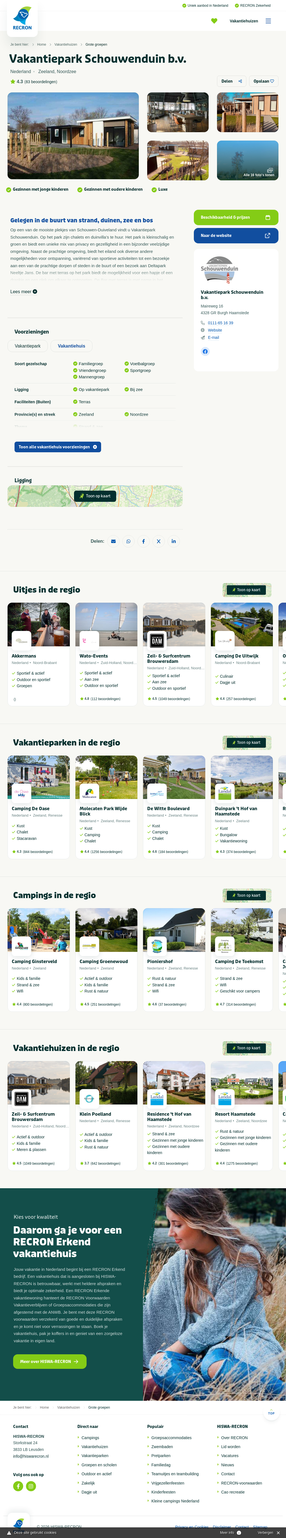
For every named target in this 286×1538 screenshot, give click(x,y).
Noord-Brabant (45, 663)
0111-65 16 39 (220, 323)
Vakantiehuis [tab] (71, 346)
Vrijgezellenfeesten (167, 1483)
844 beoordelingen (38, 852)
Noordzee (131, 663)
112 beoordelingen (105, 699)
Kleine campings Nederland (175, 1501)
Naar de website (235, 235)
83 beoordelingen (41, 82)
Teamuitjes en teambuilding (175, 1474)
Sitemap (260, 1527)
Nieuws (227, 1465)
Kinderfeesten (163, 1492)
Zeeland (39, 815)
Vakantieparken (95, 1455)
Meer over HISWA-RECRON (49, 1361)
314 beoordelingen (241, 1004)
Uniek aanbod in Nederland (205, 6)
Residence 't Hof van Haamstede (169, 1116)
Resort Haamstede (235, 1114)
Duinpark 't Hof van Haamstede (236, 811)
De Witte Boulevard (168, 809)
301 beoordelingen (173, 1164)
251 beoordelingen (105, 1004)
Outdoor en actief (96, 1474)
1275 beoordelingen (242, 1164)
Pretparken (160, 1455)
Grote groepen (96, 44)
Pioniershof (160, 961)
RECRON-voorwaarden (241, 1483)
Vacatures (230, 1455)
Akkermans (24, 656)
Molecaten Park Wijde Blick (103, 811)
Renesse (55, 815)
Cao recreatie (233, 1492)
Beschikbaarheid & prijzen (235, 217)
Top (271, 1412)
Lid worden (230, 1446)
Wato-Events (94, 656)
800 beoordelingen (38, 1004)
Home (41, 44)
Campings (90, 1438)
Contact (228, 1474)
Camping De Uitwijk (236, 656)
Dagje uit (89, 1492)
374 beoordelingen (241, 852)
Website (215, 330)
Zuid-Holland (111, 663)
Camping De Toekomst (239, 961)
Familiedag (160, 1465)
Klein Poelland (95, 1114)
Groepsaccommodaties (171, 1438)
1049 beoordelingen (174, 699)
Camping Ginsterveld (34, 961)
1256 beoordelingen (106, 852)
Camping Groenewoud (104, 961)
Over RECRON (234, 1438)
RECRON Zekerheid (253, 6)
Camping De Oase (30, 809)
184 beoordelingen (173, 852)
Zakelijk (88, 1483)
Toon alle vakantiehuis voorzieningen (58, 447)
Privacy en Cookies (192, 1527)
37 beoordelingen (172, 1004)
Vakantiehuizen (252, 21)
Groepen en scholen (99, 1465)
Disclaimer (222, 1527)
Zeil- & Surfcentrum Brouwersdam (168, 658)
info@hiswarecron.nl (31, 1456)
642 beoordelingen (105, 1164)
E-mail (213, 337)
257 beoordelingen (241, 699)
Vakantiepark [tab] (27, 346)
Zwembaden (162, 1446)
